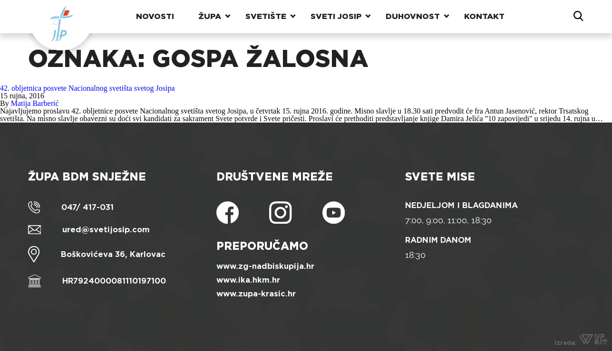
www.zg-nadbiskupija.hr (265, 266)
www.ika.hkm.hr (248, 280)
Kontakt (484, 16)
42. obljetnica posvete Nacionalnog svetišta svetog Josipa (87, 88)
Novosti (155, 16)
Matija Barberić (35, 103)
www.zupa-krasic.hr (256, 294)
